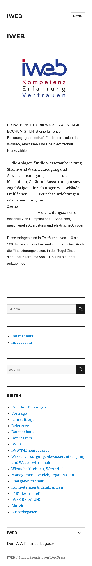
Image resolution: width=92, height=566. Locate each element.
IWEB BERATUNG (26, 499)
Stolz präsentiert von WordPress (42, 557)
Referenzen (21, 425)
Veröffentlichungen (28, 407)
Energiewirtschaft (27, 481)
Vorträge (19, 413)
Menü (77, 16)
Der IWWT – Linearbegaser (30, 544)
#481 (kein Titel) (26, 493)
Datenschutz (22, 336)
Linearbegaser (24, 512)
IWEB (14, 16)
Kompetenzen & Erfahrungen (37, 487)
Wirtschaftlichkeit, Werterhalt (38, 469)
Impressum (21, 342)
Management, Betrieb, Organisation (42, 475)
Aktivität (19, 506)
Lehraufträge (22, 419)
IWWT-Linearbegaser (30, 450)
